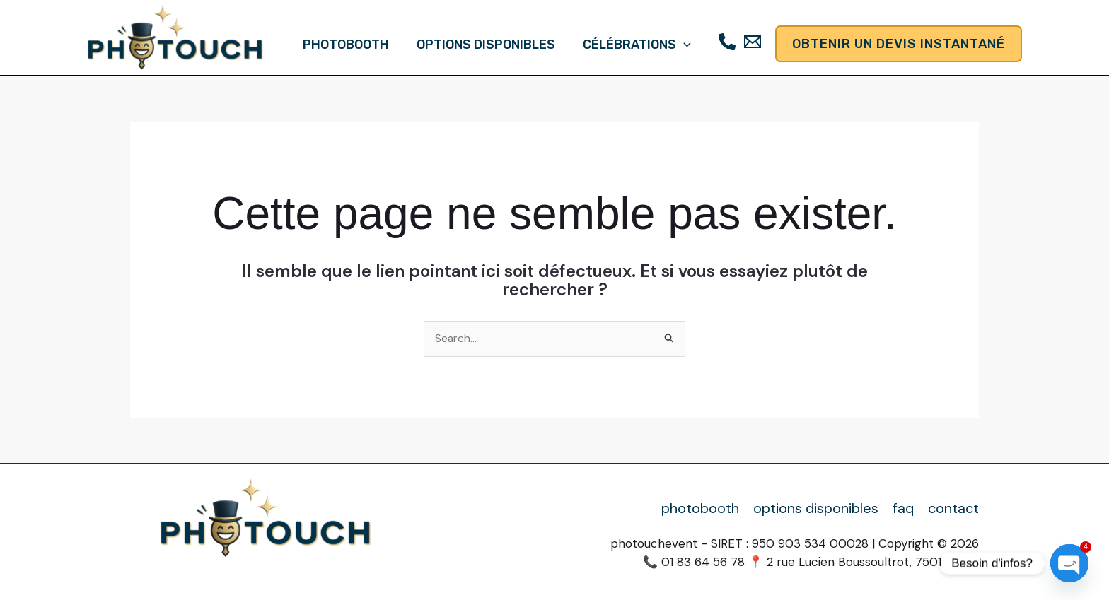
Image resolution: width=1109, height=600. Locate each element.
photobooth (348, 44)
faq (903, 508)
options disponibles (486, 44)
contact (953, 508)
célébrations (635, 44)
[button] (681, 44)
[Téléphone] (724, 41)
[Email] (749, 41)
